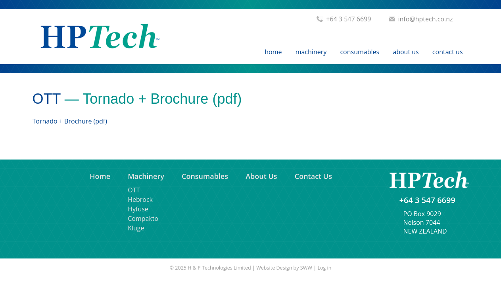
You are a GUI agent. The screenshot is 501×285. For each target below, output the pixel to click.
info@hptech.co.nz (425, 19)
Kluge (136, 228)
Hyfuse (138, 209)
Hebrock (140, 199)
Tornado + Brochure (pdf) (70, 121)
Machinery (311, 52)
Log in (324, 267)
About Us (405, 52)
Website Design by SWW (284, 267)
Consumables (359, 52)
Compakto (143, 218)
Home (273, 52)
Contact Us (447, 52)
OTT (47, 99)
